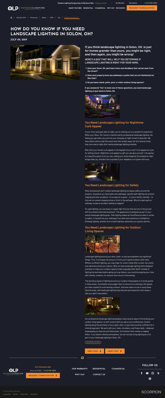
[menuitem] (7, 394)
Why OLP (79, 375)
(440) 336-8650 (151, 3)
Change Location (101, 3)
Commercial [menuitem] (100, 8)
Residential (99, 369)
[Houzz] (158, 373)
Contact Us (99, 375)
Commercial (118, 369)
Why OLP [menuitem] (110, 8)
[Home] (26, 8)
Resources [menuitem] (120, 8)
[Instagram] (152, 373)
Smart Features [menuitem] (75, 8)
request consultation (141, 8)
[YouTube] (147, 373)
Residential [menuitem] (88, 8)
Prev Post (95, 351)
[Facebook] (141, 373)
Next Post (115, 351)
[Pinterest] (150, 378)
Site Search (133, 3)
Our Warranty (120, 3)
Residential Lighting (93, 342)
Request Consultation (43, 376)
